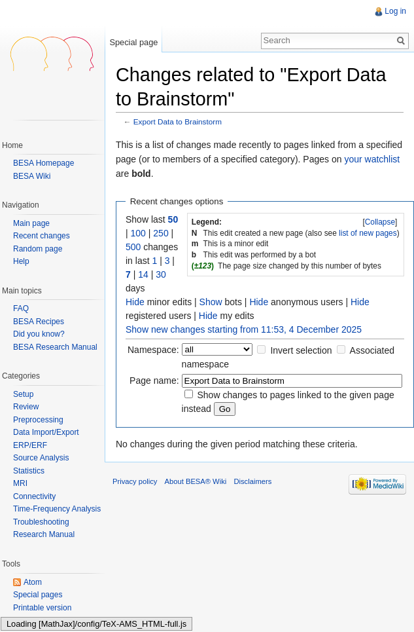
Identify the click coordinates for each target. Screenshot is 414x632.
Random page (37, 249)
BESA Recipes (38, 321)
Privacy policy (134, 481)
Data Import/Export (46, 432)
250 (160, 233)
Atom (33, 582)
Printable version (42, 607)
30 (161, 274)
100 (138, 233)
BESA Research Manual (55, 347)
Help (21, 261)
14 (143, 274)
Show (210, 302)
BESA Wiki (31, 176)
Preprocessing (38, 419)
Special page (133, 42)
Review (26, 406)
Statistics (28, 470)
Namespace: (153, 349)
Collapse (380, 222)
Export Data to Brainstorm (177, 121)
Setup (23, 394)
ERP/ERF (30, 445)
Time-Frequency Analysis (57, 508)
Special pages (37, 594)
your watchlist (372, 159)
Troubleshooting (41, 522)
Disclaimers (252, 481)
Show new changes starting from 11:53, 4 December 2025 (244, 329)
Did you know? (39, 334)
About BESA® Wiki (196, 481)
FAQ (21, 308)
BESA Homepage (43, 163)
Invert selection (301, 350)
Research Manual (44, 534)
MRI (20, 483)
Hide (135, 302)
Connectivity (34, 496)
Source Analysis (41, 457)
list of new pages (368, 233)
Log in (395, 11)
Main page (31, 223)
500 (133, 247)
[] (380, 222)
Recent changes (41, 236)
